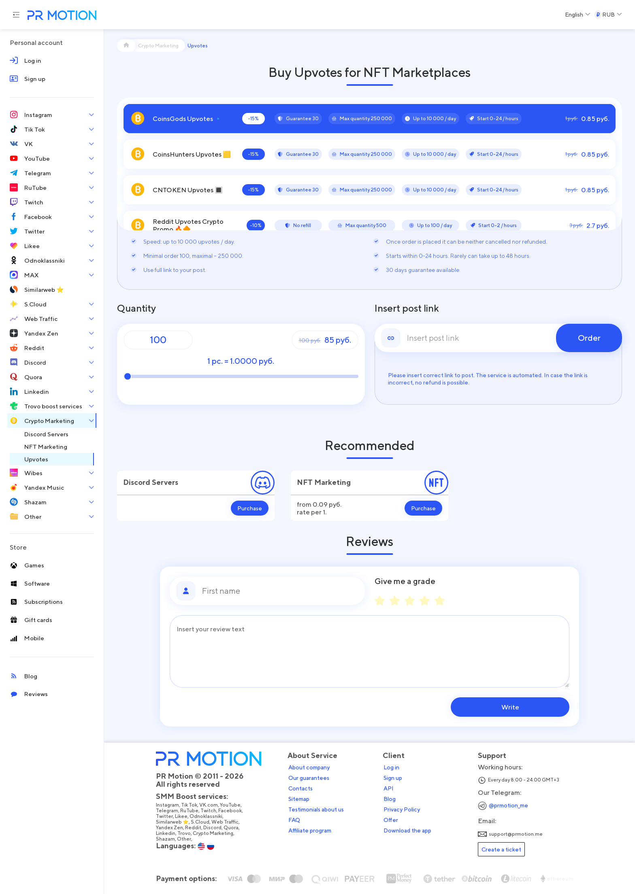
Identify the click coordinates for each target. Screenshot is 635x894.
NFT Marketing (324, 482)
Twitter (165, 816)
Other (185, 839)
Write (517, 707)
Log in (392, 767)
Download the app (408, 830)
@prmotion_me (509, 805)
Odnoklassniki (206, 816)
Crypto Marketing (214, 833)
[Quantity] (158, 340)
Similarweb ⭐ (173, 822)
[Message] (369, 651)
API (389, 788)
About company (309, 767)
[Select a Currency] (608, 14)
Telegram (168, 810)
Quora (231, 827)
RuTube (190, 810)
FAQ (295, 820)
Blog (390, 799)
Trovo (185, 833)
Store (18, 547)
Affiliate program (310, 830)
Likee (182, 816)
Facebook (231, 810)
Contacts (301, 788)
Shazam (166, 839)
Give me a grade (405, 581)
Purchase (249, 508)
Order (589, 338)
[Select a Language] (577, 14)
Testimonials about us (317, 809)
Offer (391, 820)
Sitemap (299, 799)
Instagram (168, 805)
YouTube (231, 805)
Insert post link (407, 308)
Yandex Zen (170, 827)
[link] (498, 338)
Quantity (136, 308)
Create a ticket (502, 849)
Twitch (209, 810)
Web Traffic (225, 822)
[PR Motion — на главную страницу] (60, 16)
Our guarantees (309, 778)
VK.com (209, 805)
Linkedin (166, 833)
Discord (213, 827)
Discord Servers (150, 482)
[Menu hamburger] (16, 14)
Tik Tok (190, 805)
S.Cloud (201, 822)
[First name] (280, 591)
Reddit (194, 827)
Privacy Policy (402, 809)
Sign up (393, 778)
